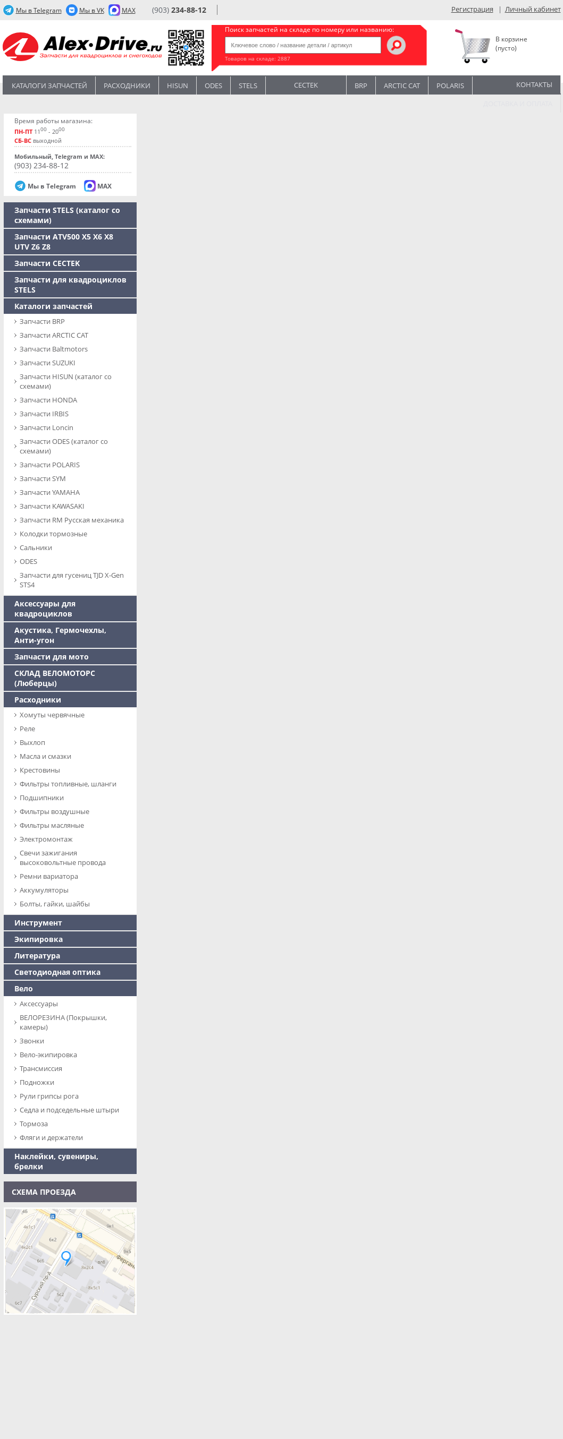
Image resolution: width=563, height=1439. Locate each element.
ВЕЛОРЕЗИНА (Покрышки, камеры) (63, 1022)
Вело (23, 988)
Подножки (37, 1082)
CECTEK (306, 84)
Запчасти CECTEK (47, 263)
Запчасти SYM (43, 478)
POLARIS (450, 85)
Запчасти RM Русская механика (72, 520)
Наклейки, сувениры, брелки (56, 1161)
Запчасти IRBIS (44, 413)
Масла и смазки (45, 756)
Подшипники (42, 797)
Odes (213, 85)
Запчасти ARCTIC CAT (54, 335)
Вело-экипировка (48, 1054)
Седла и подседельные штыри (69, 1110)
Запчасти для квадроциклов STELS (70, 285)
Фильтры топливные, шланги (68, 784)
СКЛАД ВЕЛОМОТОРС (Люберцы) (54, 678)
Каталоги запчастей (49, 85)
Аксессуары (39, 1003)
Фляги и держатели (51, 1137)
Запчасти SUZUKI (47, 362)
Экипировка (38, 939)
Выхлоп (32, 742)
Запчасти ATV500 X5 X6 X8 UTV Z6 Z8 (63, 242)
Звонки (32, 1041)
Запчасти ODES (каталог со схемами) (64, 446)
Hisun (177, 85)
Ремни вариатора (49, 876)
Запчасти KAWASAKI (52, 506)
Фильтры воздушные (54, 811)
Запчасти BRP (42, 321)
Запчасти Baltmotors (54, 349)
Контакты (534, 84)
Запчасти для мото (51, 657)
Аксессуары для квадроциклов (44, 608)
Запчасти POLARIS (50, 464)
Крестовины (40, 770)
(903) (179, 10)
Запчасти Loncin (46, 427)
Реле (27, 728)
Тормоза (34, 1123)
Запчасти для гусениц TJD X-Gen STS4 (72, 579)
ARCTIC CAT (402, 85)
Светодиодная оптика (57, 972)
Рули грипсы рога (49, 1096)
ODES (28, 561)
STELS (248, 85)
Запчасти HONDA (48, 400)
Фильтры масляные (52, 825)
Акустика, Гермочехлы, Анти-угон (60, 635)
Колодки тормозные (53, 533)
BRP (361, 85)
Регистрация (472, 9)
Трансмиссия (41, 1068)
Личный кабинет (533, 9)
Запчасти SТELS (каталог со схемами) (67, 215)
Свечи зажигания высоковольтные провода (63, 857)
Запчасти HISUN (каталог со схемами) (66, 381)
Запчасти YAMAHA (50, 492)
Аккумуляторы (44, 890)
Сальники (36, 547)
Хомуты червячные (52, 715)
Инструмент (38, 923)
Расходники (127, 85)
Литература (37, 955)
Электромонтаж (46, 839)
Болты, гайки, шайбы (55, 904)
